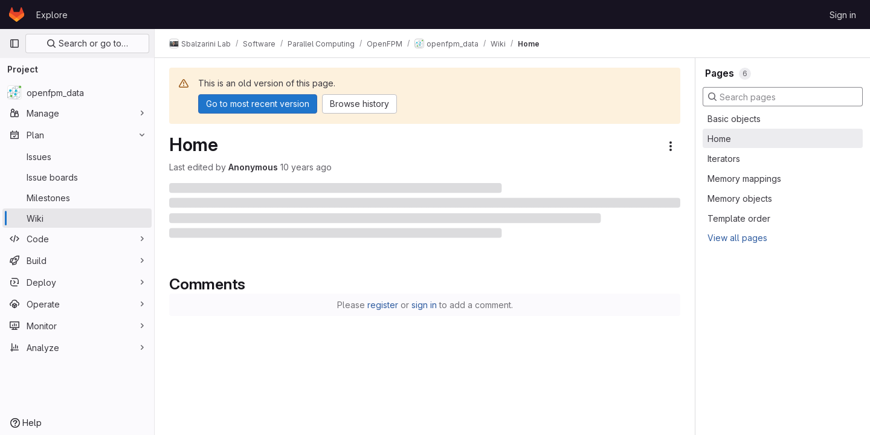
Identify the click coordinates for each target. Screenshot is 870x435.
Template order (738, 218)
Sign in (843, 15)
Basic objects (734, 119)
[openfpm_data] (77, 92)
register (382, 305)
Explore (52, 15)
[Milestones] (77, 197)
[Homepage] (17, 14)
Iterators (723, 158)
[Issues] (77, 156)
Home (719, 139)
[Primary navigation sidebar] (14, 43)
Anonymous (253, 167)
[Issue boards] (77, 177)
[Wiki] (77, 218)
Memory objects (739, 198)
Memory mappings (744, 178)
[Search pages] (783, 96)
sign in (424, 305)
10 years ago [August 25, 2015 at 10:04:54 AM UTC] (306, 167)
